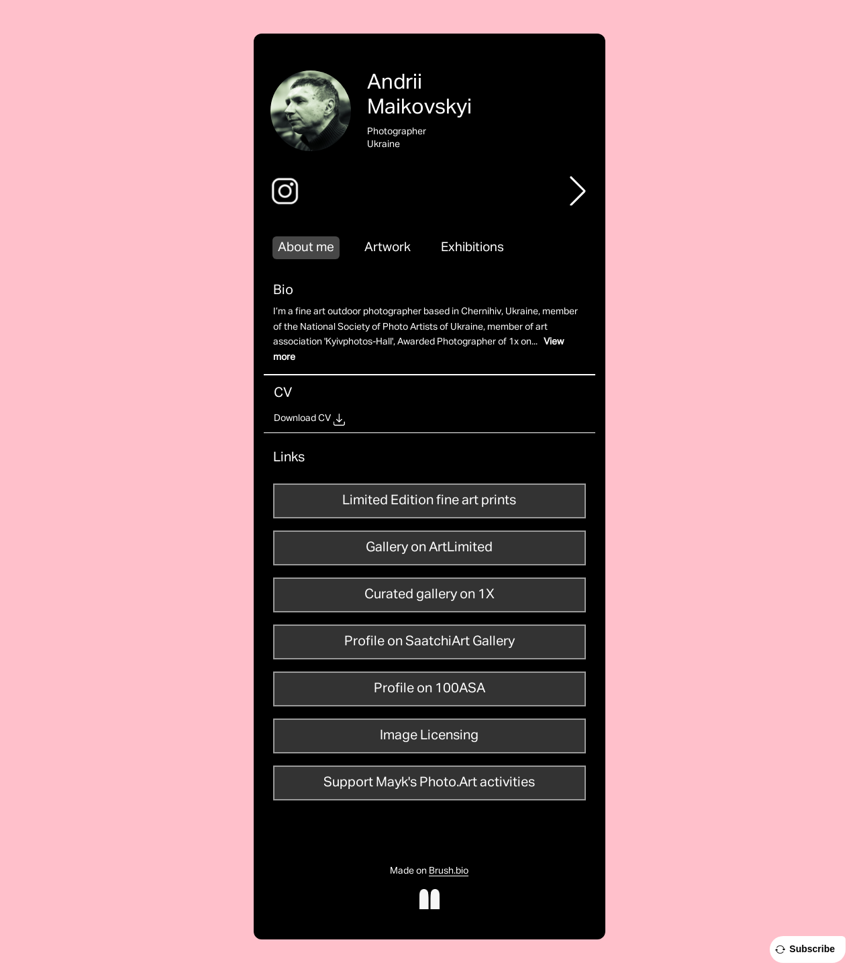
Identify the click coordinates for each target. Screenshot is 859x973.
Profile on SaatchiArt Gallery (429, 641)
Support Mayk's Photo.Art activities (429, 782)
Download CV (302, 418)
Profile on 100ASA (429, 688)
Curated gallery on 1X (429, 594)
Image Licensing (429, 735)
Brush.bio (448, 871)
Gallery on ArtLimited (429, 547)
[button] (578, 190)
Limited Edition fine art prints (429, 500)
